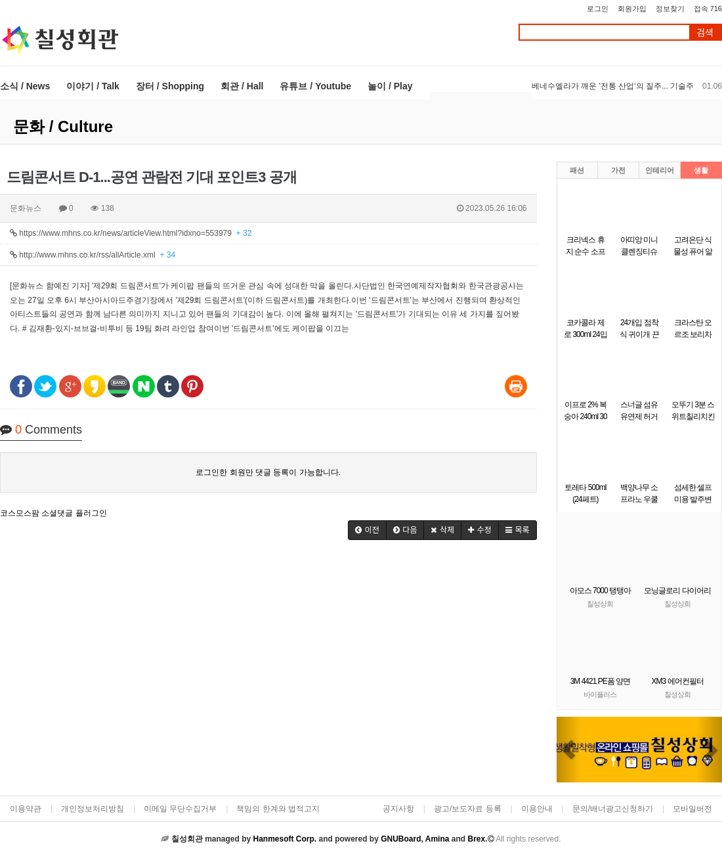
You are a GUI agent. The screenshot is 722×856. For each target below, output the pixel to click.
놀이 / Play (390, 86)
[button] (367, 530)
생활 (701, 170)
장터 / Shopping (170, 86)
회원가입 (632, 8)
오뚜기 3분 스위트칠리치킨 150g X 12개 (693, 416)
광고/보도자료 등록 (467, 808)
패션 (577, 170)
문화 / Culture (63, 126)
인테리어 (659, 170)
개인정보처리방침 (92, 808)
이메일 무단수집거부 (180, 808)
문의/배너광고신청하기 (612, 808)
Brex (476, 839)
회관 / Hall (242, 86)
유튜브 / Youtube (315, 86)
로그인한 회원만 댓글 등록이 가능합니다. (268, 472)
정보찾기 (670, 8)
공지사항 (398, 808)
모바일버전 (692, 808)
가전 (618, 170)
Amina (437, 839)
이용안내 (537, 808)
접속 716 (708, 8)
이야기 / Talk (92, 86)
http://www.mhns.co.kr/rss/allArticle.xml (92, 254)
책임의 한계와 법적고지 (278, 808)
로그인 (597, 8)
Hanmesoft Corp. (284, 839)
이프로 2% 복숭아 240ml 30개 (585, 416)
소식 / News (25, 86)
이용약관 (25, 808)
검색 (704, 32)
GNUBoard (401, 839)
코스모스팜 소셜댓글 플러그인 (53, 513)
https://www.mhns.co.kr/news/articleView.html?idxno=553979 (130, 233)
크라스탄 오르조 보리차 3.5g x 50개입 (692, 334)
